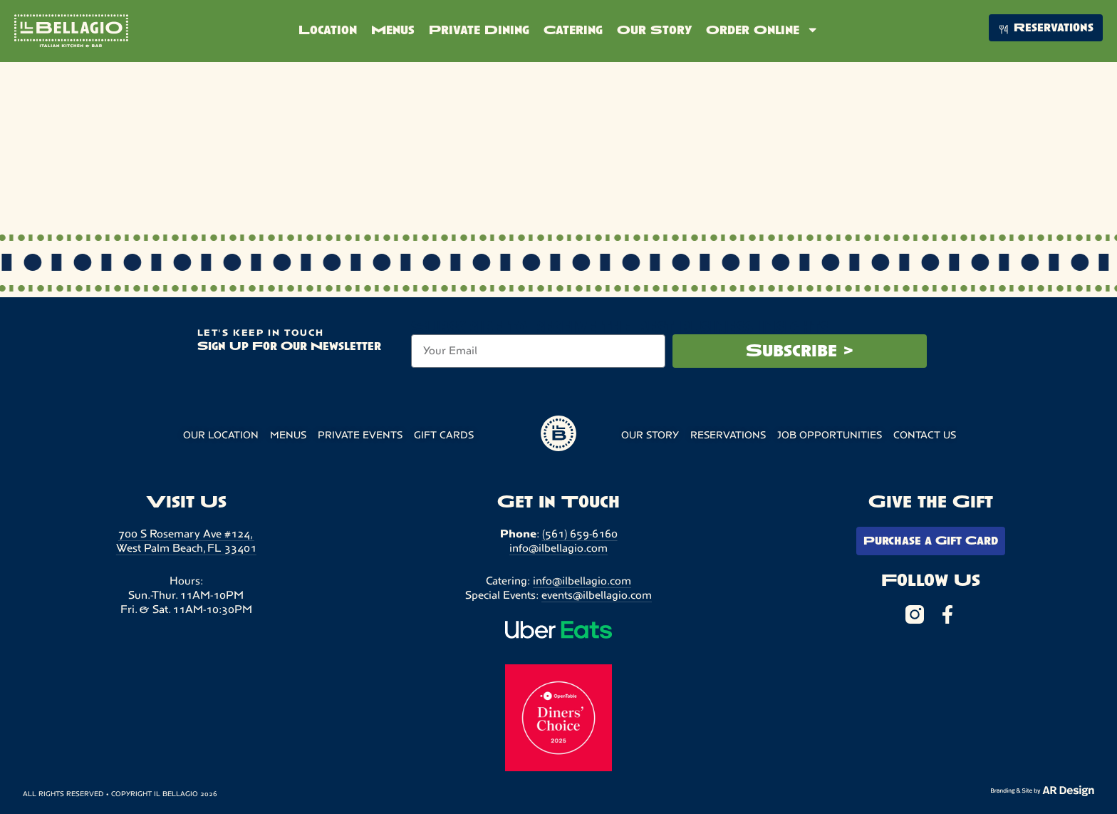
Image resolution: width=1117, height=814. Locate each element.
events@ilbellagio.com (596, 595)
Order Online (762, 29)
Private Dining (479, 30)
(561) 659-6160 (580, 533)
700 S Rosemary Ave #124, (186, 533)
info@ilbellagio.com (558, 548)
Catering (573, 30)
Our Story (654, 30)
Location (327, 30)
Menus (393, 30)
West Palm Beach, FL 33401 (186, 548)
